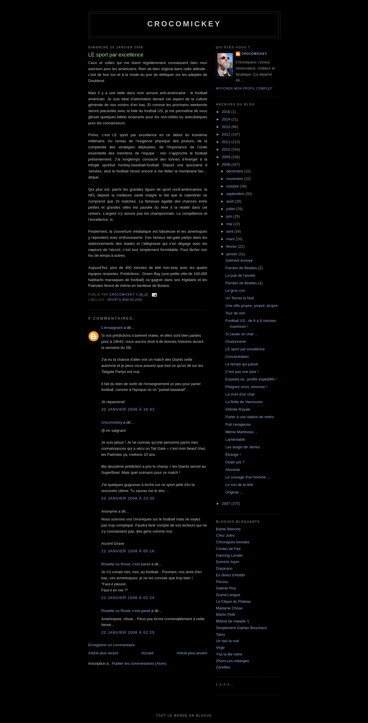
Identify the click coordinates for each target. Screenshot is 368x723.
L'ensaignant (111, 327)
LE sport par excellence (245, 349)
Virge (220, 647)
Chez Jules (225, 535)
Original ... (233, 492)
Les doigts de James (242, 447)
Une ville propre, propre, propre (251, 305)
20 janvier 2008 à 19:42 (128, 409)
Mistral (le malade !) (232, 621)
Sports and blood (124, 299)
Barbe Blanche (228, 529)
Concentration (237, 356)
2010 (226, 149)
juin (229, 216)
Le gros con (235, 290)
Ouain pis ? (234, 462)
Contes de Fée (228, 549)
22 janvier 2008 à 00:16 (128, 551)
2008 (226, 164)
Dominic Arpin (227, 562)
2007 (226, 503)
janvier (232, 254)
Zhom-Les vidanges (232, 661)
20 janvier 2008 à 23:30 (128, 498)
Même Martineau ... (241, 432)
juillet (231, 209)
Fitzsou (222, 582)
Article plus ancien (192, 653)
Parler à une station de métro (249, 417)
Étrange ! (233, 454)
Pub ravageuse (237, 424)
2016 (226, 112)
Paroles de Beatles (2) (244, 268)
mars (231, 239)
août (230, 201)
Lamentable (235, 439)
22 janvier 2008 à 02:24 (128, 597)
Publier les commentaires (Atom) (139, 663)
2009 (226, 157)
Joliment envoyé (238, 260)
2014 (226, 119)
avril (230, 231)
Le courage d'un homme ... (247, 477)
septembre (235, 194)
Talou (220, 634)
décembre (235, 171)
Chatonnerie (235, 341)
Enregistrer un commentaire (111, 645)
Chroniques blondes (233, 542)
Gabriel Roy (226, 588)
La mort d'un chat (239, 394)
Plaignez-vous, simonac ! (246, 387)
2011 (226, 142)
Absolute (232, 469)
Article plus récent (103, 653)
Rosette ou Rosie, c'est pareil (125, 564)
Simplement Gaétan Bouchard (241, 628)
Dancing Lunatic (229, 555)
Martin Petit (225, 614)
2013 (226, 127)
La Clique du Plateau (233, 601)
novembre (235, 178)
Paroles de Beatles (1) (244, 283)
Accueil (147, 653)
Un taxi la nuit (227, 641)
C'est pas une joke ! (241, 371)
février (232, 246)
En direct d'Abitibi (230, 575)
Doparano (224, 568)
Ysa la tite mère (229, 654)
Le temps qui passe (241, 364)
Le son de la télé (239, 484)
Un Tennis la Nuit (239, 298)
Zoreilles (223, 667)
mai (230, 224)
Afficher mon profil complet (244, 88)
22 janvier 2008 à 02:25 (128, 632)
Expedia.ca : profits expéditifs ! (250, 379)
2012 (226, 134)
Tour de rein (235, 313)
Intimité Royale (237, 409)
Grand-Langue (228, 595)
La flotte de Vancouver (244, 402)
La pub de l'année (240, 275)
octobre (233, 186)
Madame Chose (229, 608)
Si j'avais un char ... (241, 334)
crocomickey (184, 23)
